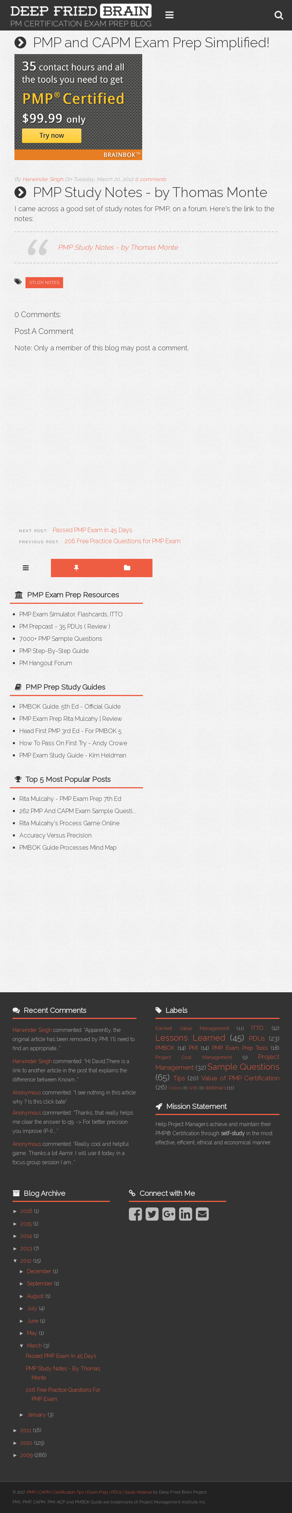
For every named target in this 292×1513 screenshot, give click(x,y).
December (40, 1271)
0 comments (150, 179)
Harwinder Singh (32, 1030)
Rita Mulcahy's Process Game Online (69, 823)
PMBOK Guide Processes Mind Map (68, 847)
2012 (27, 1261)
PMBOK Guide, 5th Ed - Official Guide (70, 706)
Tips (179, 1078)
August (36, 1296)
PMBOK (165, 1048)
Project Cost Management (194, 1057)
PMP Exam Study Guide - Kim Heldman (72, 755)
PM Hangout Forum (45, 663)
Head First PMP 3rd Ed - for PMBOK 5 (70, 731)
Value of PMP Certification (240, 1078)
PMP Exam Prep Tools (240, 1048)
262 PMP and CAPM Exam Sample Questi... (77, 811)
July (33, 1308)
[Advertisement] (74, 916)
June (33, 1321)
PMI (193, 1048)
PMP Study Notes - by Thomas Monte (118, 247)
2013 (27, 1248)
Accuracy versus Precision (55, 835)
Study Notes (44, 282)
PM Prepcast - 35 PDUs (51, 626)
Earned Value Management (192, 1028)
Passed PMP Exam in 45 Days (61, 1356)
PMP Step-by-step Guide (54, 651)
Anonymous (27, 1092)
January (37, 1415)
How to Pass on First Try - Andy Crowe (73, 743)
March (35, 1346)
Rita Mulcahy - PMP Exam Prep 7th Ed (70, 798)
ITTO (257, 1028)
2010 (27, 1443)
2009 (27, 1455)
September (40, 1283)
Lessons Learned (190, 1038)
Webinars (215, 1088)
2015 (27, 1224)
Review (97, 626)
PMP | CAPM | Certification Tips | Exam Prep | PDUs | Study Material (89, 1492)
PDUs (257, 1038)
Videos (175, 1088)
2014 (27, 1236)
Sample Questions (243, 1067)
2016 (27, 1211)
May (33, 1333)
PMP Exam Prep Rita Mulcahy (58, 718)
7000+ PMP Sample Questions (60, 638)
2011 (27, 1430)
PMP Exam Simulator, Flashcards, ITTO (71, 614)
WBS (193, 1088)
